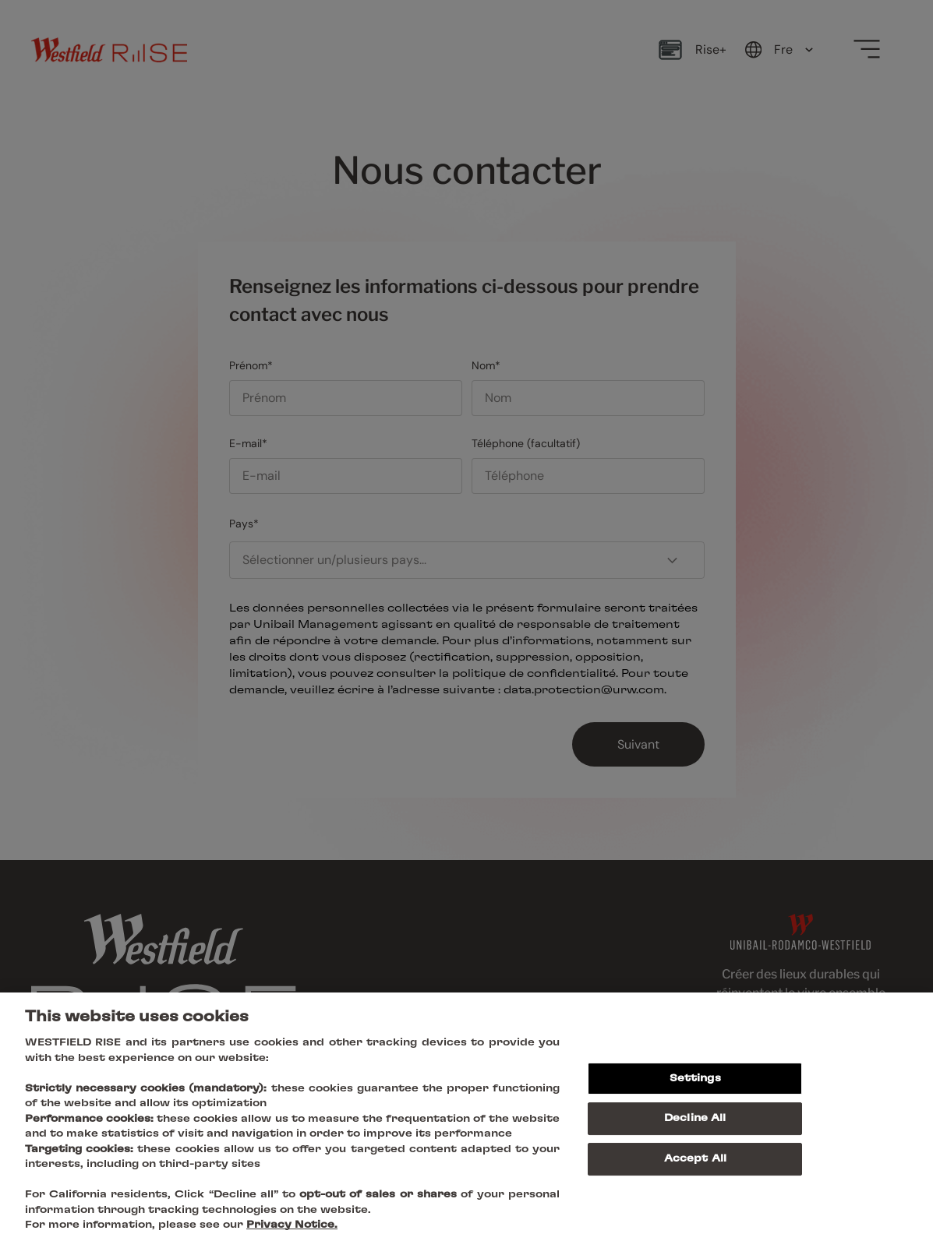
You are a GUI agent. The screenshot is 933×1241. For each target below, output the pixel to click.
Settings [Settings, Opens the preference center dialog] (695, 1079)
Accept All (695, 1159)
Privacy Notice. (292, 1225)
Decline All (695, 1118)
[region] (466, 1116)
